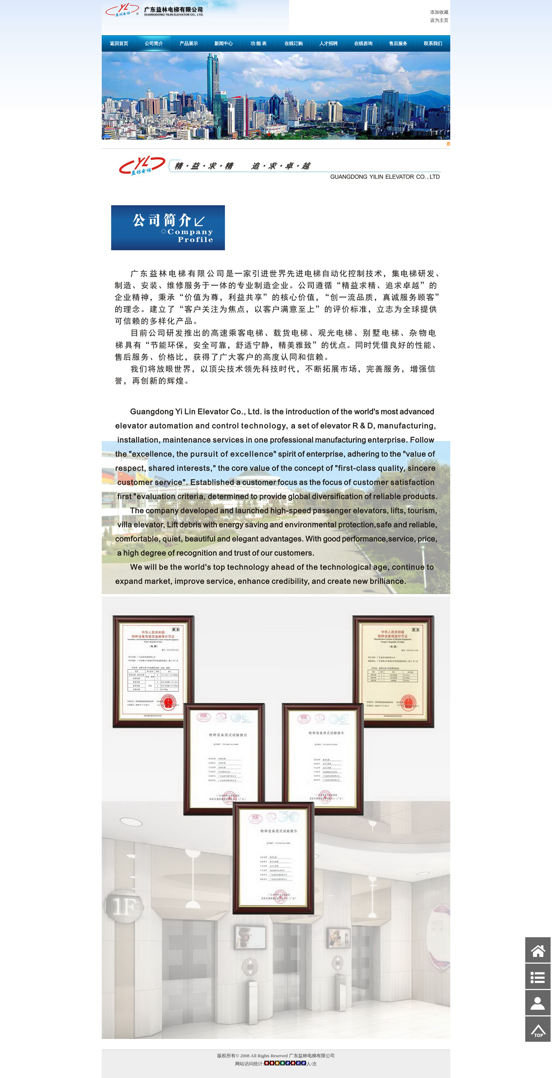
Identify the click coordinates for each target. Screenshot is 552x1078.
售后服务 (398, 43)
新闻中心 (223, 43)
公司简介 (154, 43)
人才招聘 (328, 43)
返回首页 (119, 43)
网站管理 (114, 1071)
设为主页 (439, 20)
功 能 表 (259, 43)
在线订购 (293, 43)
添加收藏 (439, 12)
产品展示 (189, 43)
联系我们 (433, 43)
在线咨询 (363, 43)
